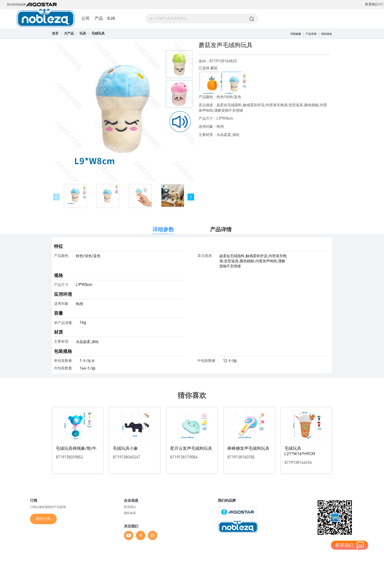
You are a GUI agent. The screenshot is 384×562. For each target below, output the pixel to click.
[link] (69, 33)
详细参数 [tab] (163, 229)
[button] (191, 197)
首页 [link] (55, 33)
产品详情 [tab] (221, 229)
